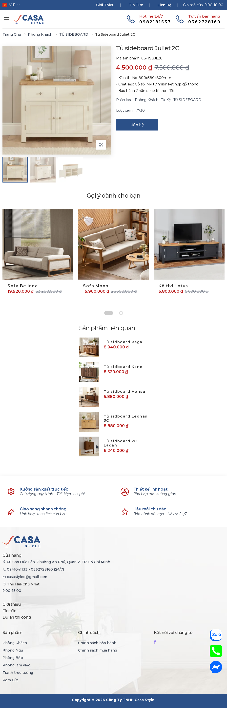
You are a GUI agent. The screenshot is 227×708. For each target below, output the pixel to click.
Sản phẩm (12, 632)
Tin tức (136, 5)
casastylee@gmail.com (27, 577)
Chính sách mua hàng (97, 650)
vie (8, 5)
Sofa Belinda (22, 286)
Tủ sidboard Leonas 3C (125, 418)
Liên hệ (164, 5)
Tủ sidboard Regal (124, 342)
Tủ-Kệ (166, 100)
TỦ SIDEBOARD (73, 34)
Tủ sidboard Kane (123, 367)
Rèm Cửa (10, 680)
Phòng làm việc (16, 665)
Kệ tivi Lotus (173, 286)
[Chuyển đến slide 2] (121, 313)
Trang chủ (11, 34)
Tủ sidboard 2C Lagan (120, 443)
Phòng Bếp (12, 658)
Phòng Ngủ (12, 650)
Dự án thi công (16, 617)
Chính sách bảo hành (97, 643)
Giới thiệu (105, 5)
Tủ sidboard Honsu (124, 391)
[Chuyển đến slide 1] (108, 313)
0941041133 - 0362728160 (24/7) (35, 569)
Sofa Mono (96, 286)
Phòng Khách (40, 34)
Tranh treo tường (17, 672)
